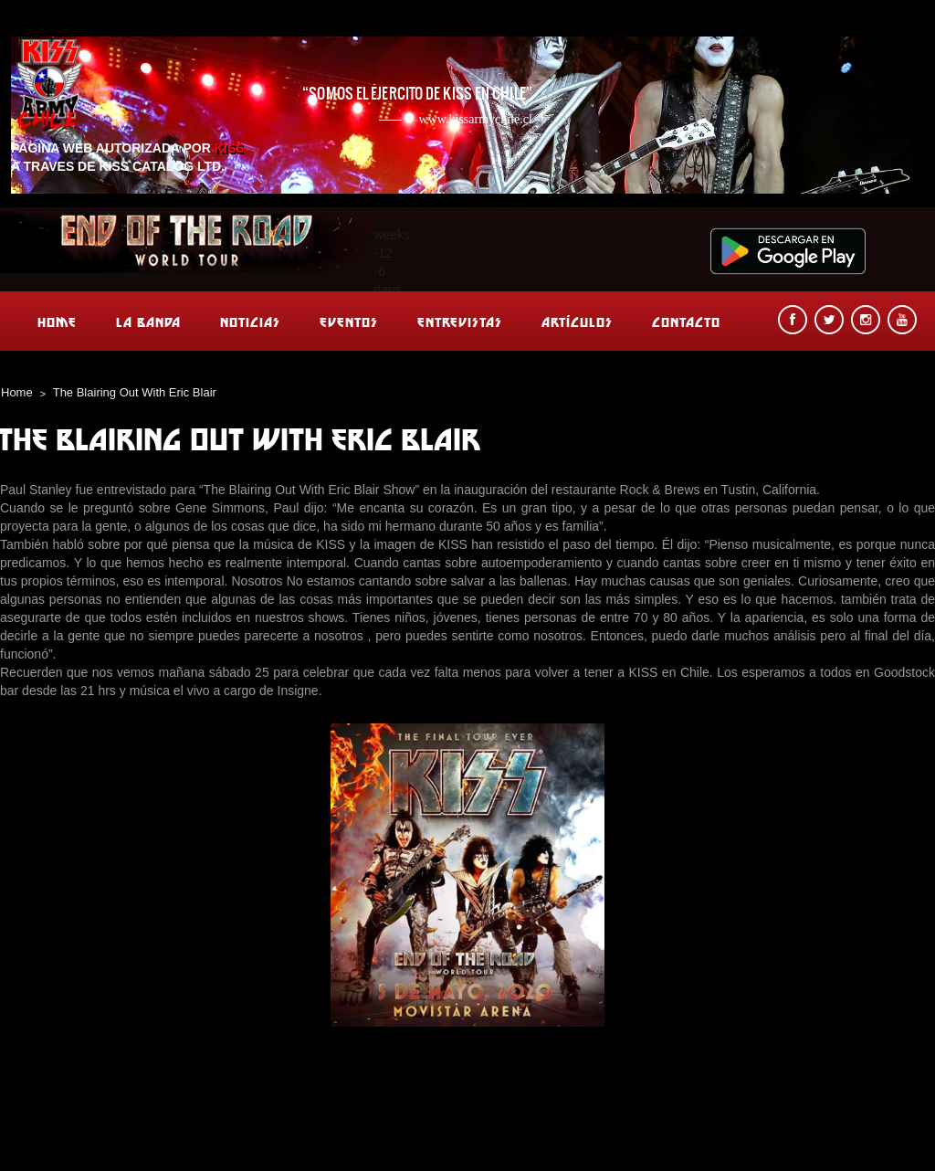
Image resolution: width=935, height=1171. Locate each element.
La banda (148, 322)
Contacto (686, 322)
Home (57, 322)
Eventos (349, 322)
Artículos (577, 322)
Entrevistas (459, 322)
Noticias (250, 322)
